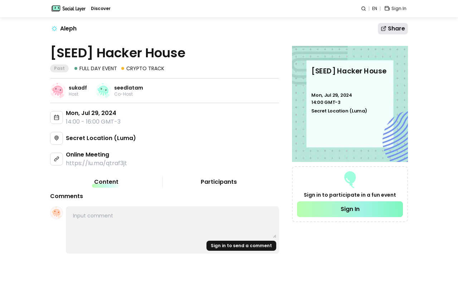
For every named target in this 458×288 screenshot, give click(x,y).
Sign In (350, 209)
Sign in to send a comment (241, 246)
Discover (101, 8)
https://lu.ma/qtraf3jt (96, 163)
